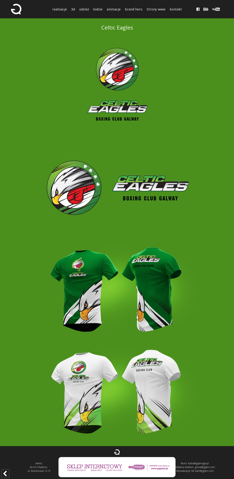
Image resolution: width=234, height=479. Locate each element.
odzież (84, 9)
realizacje (59, 9)
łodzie (97, 9)
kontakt (176, 9)
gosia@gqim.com (205, 467)
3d (73, 9)
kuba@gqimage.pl (198, 463)
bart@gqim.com (204, 471)
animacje (114, 9)
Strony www (156, 9)
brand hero (133, 9)
